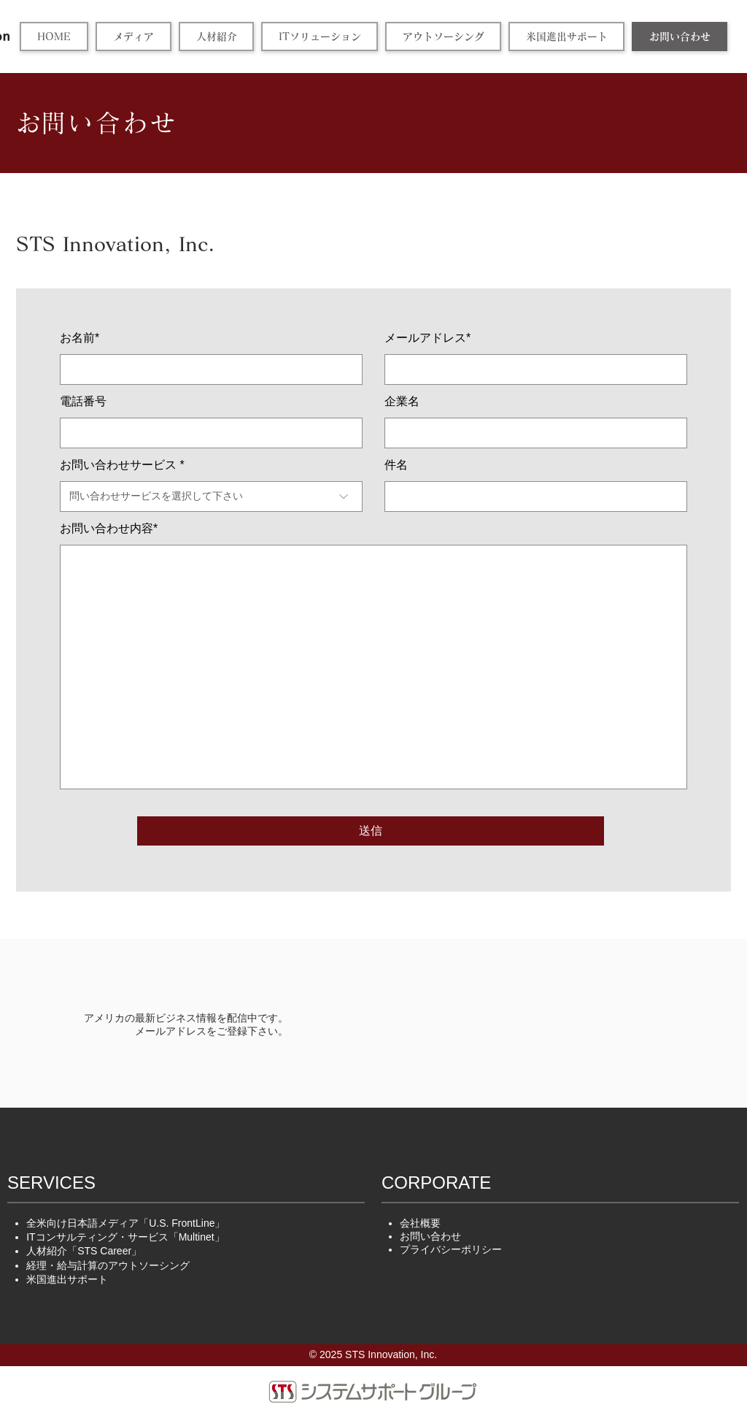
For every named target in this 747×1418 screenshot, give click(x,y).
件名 (396, 465)
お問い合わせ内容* (109, 528)
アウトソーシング (108, 1265)
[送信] (370, 831)
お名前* (79, 338)
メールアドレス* (427, 338)
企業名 (401, 401)
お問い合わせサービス (118, 465)
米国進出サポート (67, 1279)
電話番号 (83, 401)
